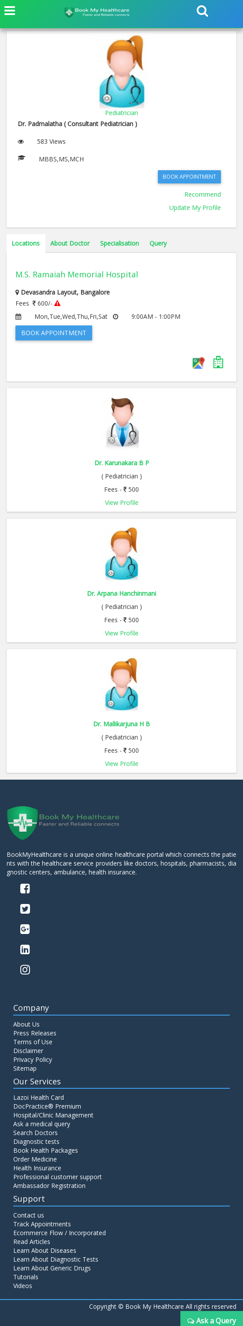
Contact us (28, 1215)
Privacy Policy (32, 1059)
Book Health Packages (45, 1150)
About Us (26, 1024)
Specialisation (119, 243)
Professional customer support (57, 1177)
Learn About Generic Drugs (52, 1268)
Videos (22, 1285)
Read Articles (31, 1241)
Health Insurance (37, 1168)
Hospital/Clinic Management (53, 1115)
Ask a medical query (41, 1124)
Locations (25, 243)
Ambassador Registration (49, 1185)
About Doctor (70, 243)
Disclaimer (28, 1050)
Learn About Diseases (44, 1250)
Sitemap (25, 1068)
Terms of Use (32, 1042)
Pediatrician (121, 112)
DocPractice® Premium (47, 1106)
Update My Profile (195, 207)
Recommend (202, 194)
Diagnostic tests (36, 1141)
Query (158, 243)
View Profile (121, 502)
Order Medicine (35, 1159)
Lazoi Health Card (38, 1097)
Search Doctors (35, 1132)
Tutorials (25, 1277)
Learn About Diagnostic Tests (55, 1259)
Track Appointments (42, 1224)
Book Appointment (189, 176)
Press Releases (34, 1033)
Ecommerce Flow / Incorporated (59, 1233)
